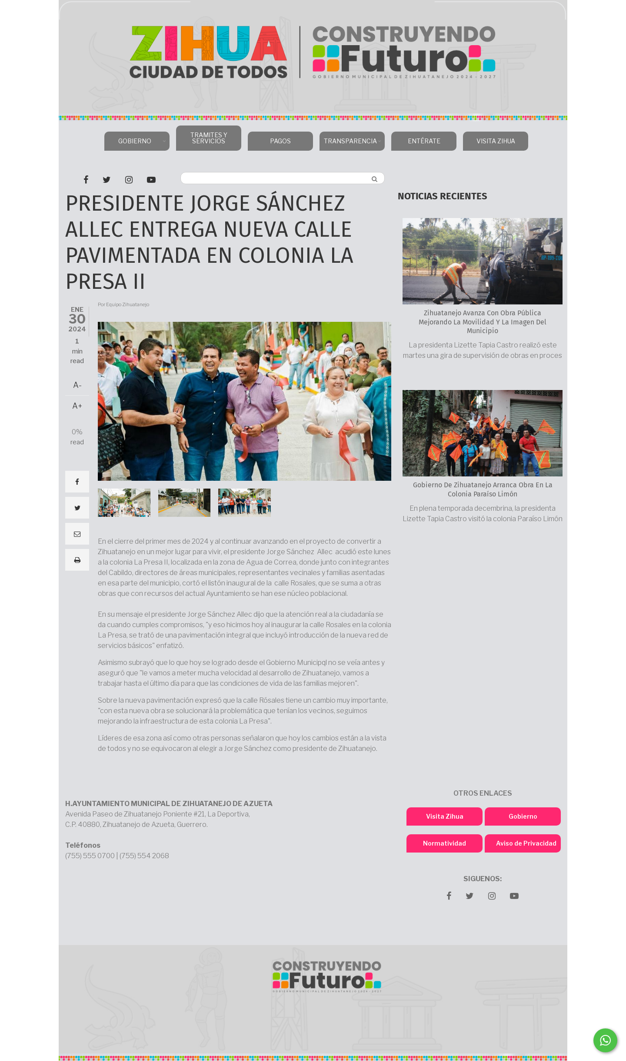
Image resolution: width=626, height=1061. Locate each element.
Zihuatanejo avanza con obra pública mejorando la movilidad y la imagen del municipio (482, 322)
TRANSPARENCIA (351, 144)
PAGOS (280, 141)
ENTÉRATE (424, 141)
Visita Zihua (444, 816)
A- (77, 385)
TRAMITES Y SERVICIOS (208, 138)
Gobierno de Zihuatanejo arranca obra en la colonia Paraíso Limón (483, 489)
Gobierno (523, 816)
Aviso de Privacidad (526, 843)
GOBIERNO (135, 144)
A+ (77, 405)
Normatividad (444, 843)
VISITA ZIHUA (495, 141)
